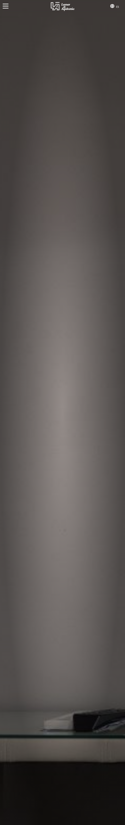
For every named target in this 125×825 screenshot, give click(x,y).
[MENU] (6, 6)
